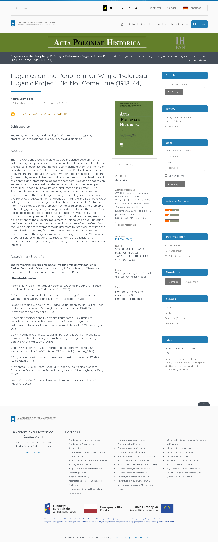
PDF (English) (125, 164)
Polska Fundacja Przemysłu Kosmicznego (138, 464)
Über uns (199, 24)
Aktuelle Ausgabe (140, 24)
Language (194, 8)
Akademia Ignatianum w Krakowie (85, 440)
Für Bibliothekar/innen (177, 256)
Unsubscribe (191, 281)
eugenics (170, 359)
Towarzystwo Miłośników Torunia (133, 476)
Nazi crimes (180, 362)
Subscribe (173, 281)
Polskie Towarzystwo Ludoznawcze (134, 472)
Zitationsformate (127, 224)
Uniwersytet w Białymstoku (180, 452)
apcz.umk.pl (33, 452)
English (169, 312)
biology (200, 366)
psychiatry (171, 369)
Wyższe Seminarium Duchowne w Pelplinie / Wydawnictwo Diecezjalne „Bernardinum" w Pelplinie (184, 472)
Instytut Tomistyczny (79, 476)
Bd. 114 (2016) (123, 239)
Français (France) (175, 318)
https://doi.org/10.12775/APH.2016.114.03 (41, 114)
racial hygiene (196, 362)
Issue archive (172, 126)
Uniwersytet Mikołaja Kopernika (182, 448)
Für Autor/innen (174, 250)
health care (183, 359)
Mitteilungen (179, 24)
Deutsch (169, 307)
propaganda (186, 366)
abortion (183, 369)
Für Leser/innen (174, 245)
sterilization (171, 366)
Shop (150, 537)
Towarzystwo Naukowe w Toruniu (134, 480)
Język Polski (172, 323)
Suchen (175, 92)
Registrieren (155, 7)
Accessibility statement (129, 537)
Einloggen (171, 7)
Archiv (162, 24)
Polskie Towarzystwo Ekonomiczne (134, 468)
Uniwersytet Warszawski (179, 456)
